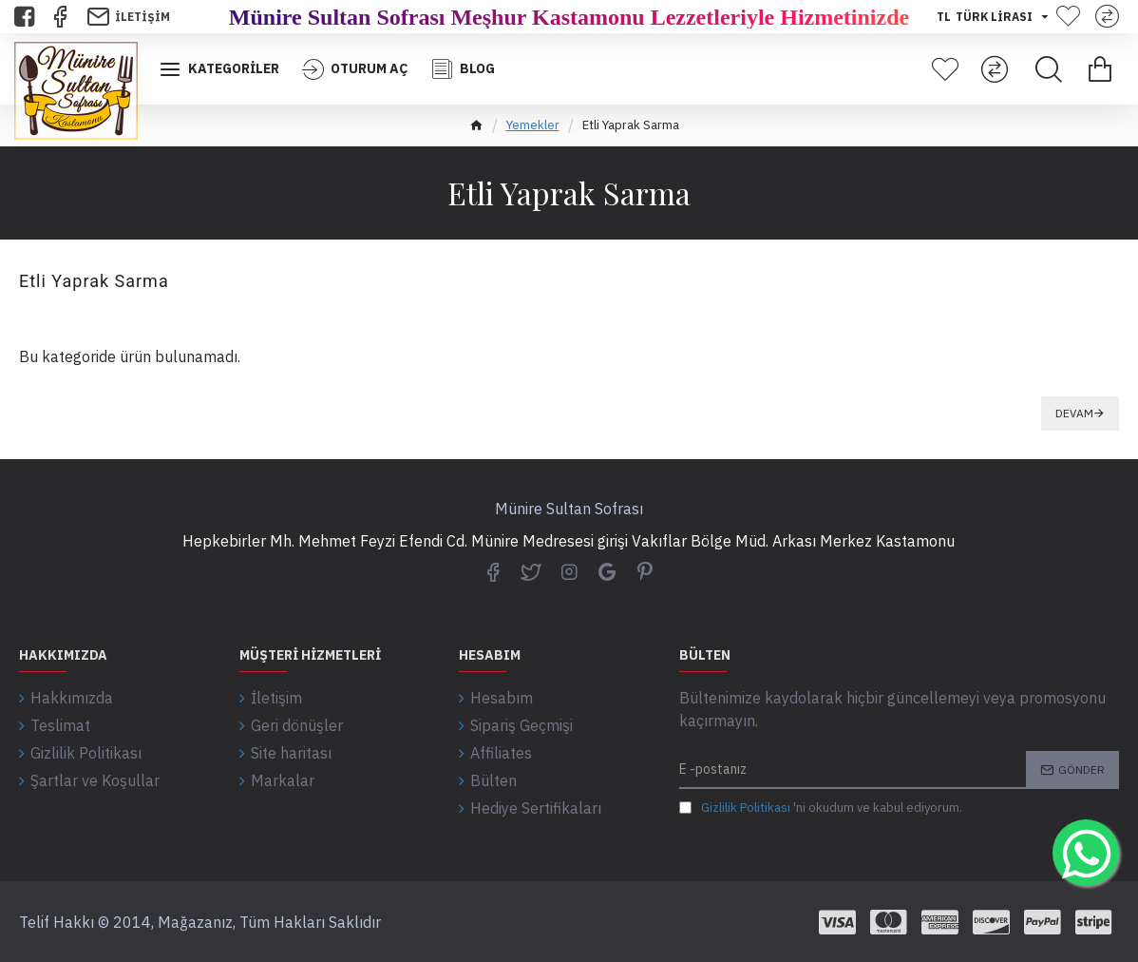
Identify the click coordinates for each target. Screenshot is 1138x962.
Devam (1074, 413)
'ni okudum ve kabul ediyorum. (820, 808)
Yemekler (533, 125)
